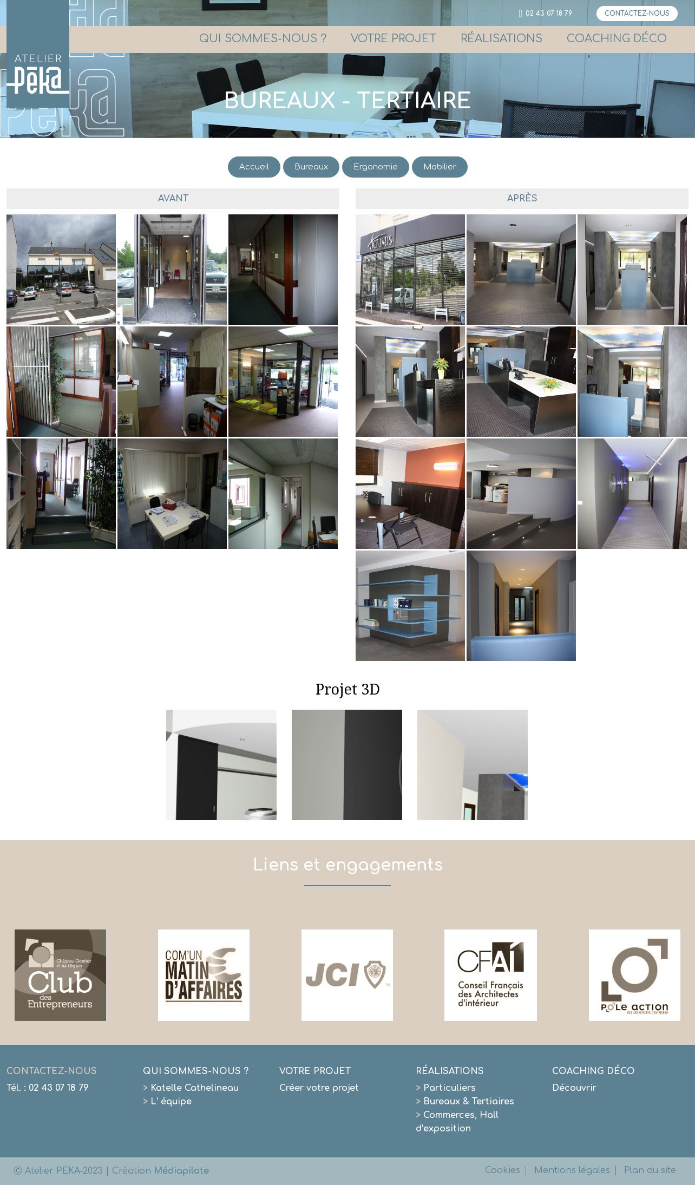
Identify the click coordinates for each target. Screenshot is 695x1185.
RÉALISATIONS (501, 38)
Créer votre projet (319, 1088)
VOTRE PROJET (393, 38)
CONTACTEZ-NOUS (637, 13)
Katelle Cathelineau (191, 1088)
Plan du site (650, 1170)
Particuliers (446, 1088)
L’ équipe (167, 1102)
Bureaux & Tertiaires (465, 1102)
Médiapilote (181, 1171)
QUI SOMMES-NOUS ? (262, 38)
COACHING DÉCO (617, 38)
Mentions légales (572, 1170)
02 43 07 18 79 (549, 13)
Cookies (502, 1170)
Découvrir (574, 1088)
